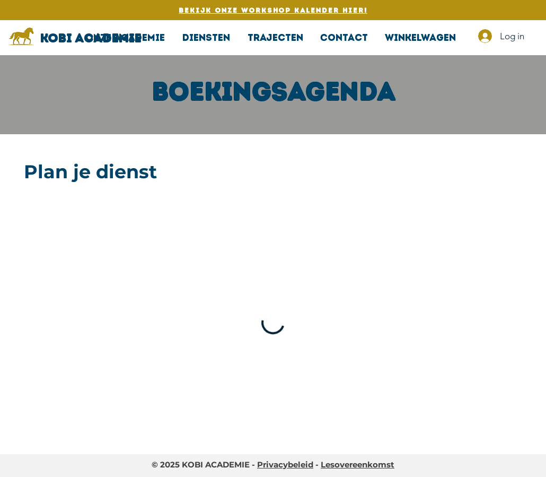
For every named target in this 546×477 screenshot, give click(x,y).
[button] (206, 38)
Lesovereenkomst (357, 464)
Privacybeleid (285, 464)
